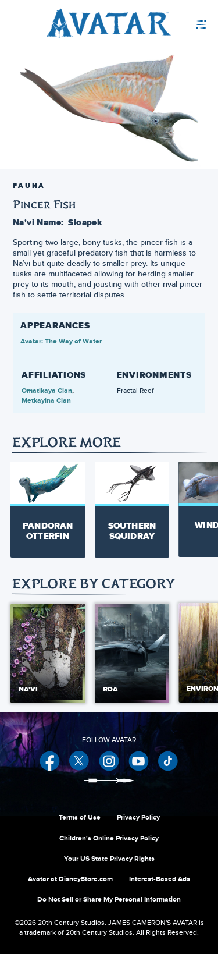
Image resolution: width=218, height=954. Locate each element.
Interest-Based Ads (159, 879)
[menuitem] (174, 23)
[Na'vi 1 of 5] (47, 653)
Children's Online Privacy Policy (109, 838)
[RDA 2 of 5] (132, 653)
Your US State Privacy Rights (109, 858)
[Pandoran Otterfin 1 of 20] (47, 510)
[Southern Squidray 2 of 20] (132, 510)
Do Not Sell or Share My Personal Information (109, 899)
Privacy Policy (138, 817)
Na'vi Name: (38, 222)
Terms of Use (80, 817)
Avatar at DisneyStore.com (70, 879)
